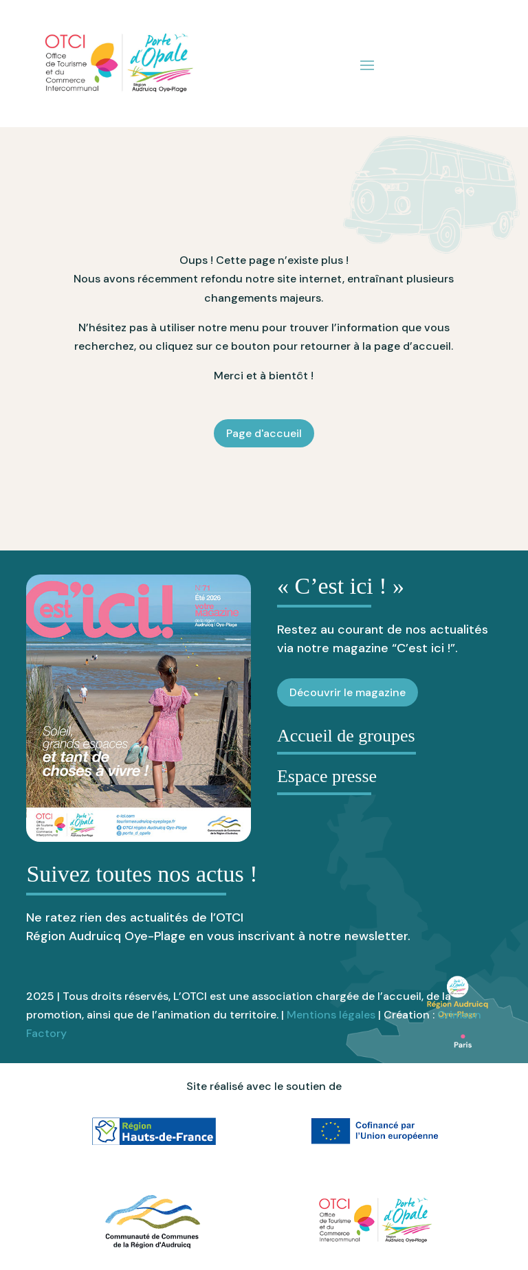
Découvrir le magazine (347, 692)
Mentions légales (331, 1014)
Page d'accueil (264, 433)
